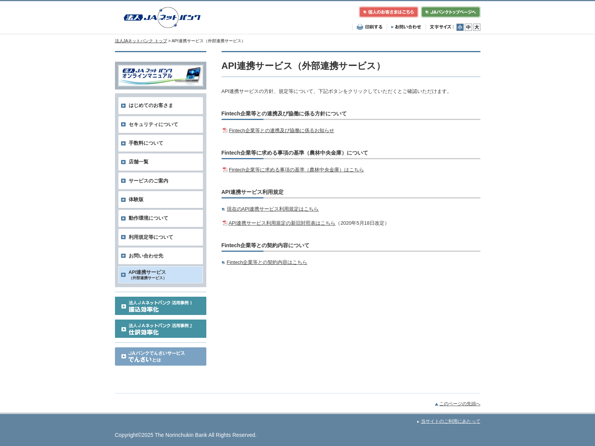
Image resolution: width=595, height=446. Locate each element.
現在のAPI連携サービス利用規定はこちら (273, 209)
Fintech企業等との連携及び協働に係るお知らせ (281, 130)
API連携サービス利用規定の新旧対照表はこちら (281, 223)
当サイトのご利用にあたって (450, 421)
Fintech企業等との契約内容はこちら (267, 262)
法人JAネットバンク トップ (141, 40)
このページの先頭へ (459, 403)
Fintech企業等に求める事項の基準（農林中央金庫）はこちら (296, 170)
